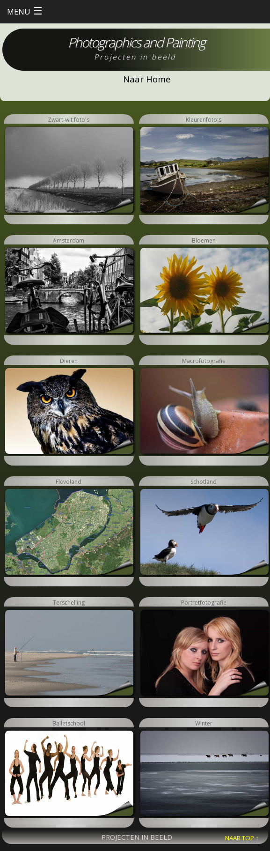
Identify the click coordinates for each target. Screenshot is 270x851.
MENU (25, 10)
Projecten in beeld (135, 56)
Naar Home (147, 79)
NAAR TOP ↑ (242, 838)
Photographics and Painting (136, 42)
